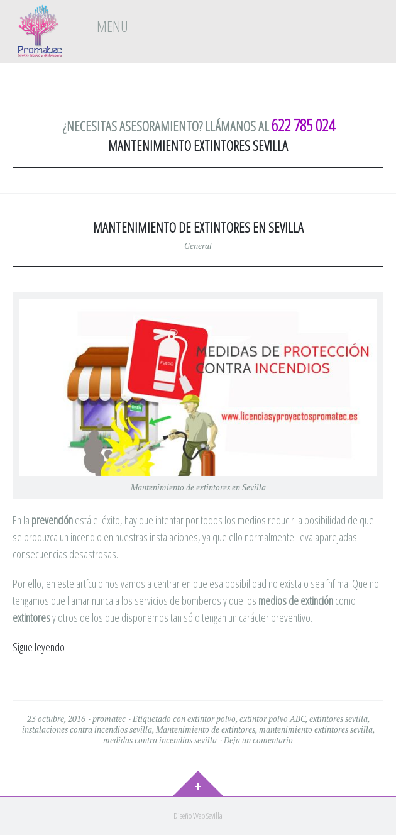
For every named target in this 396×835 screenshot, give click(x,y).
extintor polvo (211, 718)
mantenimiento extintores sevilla (316, 729)
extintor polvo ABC (272, 718)
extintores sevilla (338, 718)
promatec (109, 718)
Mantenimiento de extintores (205, 729)
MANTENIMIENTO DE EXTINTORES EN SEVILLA (198, 227)
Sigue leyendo (39, 647)
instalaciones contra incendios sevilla (87, 729)
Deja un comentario (258, 740)
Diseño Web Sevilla (198, 815)
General (198, 246)
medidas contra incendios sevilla (160, 740)
